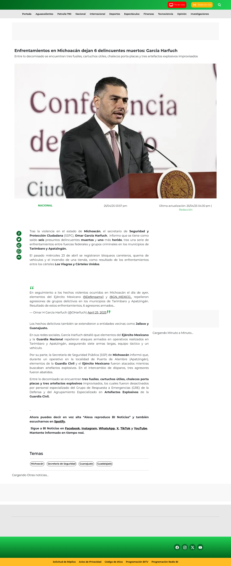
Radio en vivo (202, 5)
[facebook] (18, 233)
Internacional (97, 14)
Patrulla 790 (64, 14)
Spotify (59, 421)
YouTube (140, 428)
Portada (26, 14)
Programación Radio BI (164, 561)
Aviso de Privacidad (90, 561)
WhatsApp (107, 428)
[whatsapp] (18, 251)
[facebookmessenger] (18, 257)
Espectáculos (131, 14)
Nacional (81, 14)
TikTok (125, 428)
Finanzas (149, 14)
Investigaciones (200, 14)
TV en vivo (176, 4)
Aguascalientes (44, 14)
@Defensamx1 (93, 297)
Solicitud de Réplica (64, 561)
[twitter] (18, 239)
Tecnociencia (165, 14)
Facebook (72, 428)
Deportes (114, 14)
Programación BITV (137, 561)
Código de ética (114, 561)
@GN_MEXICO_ (121, 297)
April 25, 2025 (97, 312)
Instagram (89, 428)
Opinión (182, 14)
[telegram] (18, 245)
